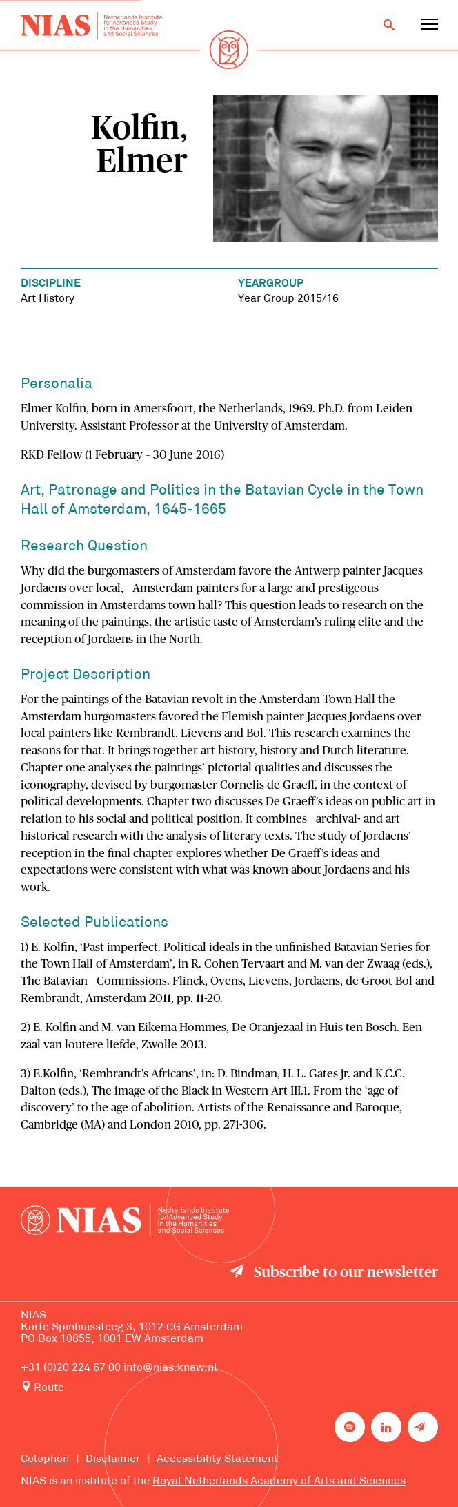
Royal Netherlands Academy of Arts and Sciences (279, 1481)
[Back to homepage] (92, 25)
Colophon (45, 1459)
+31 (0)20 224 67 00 (71, 1368)
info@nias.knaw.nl (170, 1368)
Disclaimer (113, 1459)
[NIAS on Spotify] (350, 1427)
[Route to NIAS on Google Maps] (229, 1387)
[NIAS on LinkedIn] (386, 1427)
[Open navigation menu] (430, 25)
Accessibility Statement (217, 1459)
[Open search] (389, 25)
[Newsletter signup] (423, 1427)
